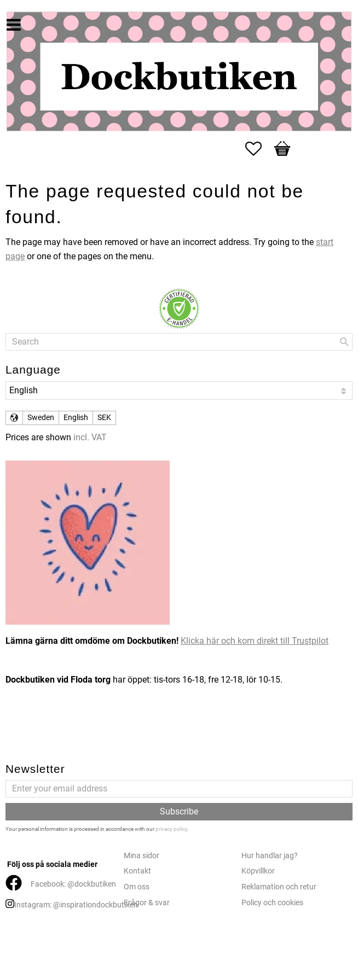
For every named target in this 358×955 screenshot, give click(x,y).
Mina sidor (141, 855)
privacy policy (171, 829)
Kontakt (137, 871)
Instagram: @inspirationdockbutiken (76, 905)
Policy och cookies (272, 902)
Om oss (136, 887)
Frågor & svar (147, 902)
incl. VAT (90, 437)
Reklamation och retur (278, 887)
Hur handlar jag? (269, 855)
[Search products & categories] (179, 342)
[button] (259, 149)
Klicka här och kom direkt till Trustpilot (254, 641)
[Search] (344, 342)
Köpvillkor (258, 871)
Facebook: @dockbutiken (73, 884)
